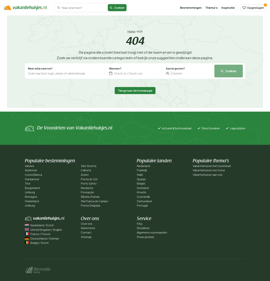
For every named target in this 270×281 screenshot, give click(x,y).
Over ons (86, 223)
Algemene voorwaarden (152, 232)
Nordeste (87, 188)
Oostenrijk (143, 196)
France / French (37, 234)
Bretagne (31, 196)
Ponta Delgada (90, 205)
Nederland (143, 166)
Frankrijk (142, 170)
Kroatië (141, 192)
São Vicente (88, 166)
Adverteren (88, 228)
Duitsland (143, 188)
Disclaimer (143, 228)
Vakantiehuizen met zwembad (212, 166)
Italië (140, 174)
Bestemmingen (191, 7)
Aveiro (85, 174)
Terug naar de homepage (135, 90)
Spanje (141, 179)
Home (131, 31)
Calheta (86, 170)
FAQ (139, 223)
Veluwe (29, 166)
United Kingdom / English (43, 229)
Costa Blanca (33, 174)
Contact (86, 232)
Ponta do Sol (89, 179)
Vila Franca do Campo (94, 201)
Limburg (30, 192)
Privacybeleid (145, 237)
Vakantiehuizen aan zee (207, 174)
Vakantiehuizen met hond (209, 170)
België (141, 183)
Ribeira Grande (90, 196)
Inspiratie (228, 7)
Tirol (27, 183)
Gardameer (32, 179)
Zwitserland (144, 201)
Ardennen (31, 170)
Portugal (142, 205)
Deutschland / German (42, 238)
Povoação (87, 192)
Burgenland (32, 188)
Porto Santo (89, 183)
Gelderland (32, 201)
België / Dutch (37, 243)
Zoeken (117, 7)
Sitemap (86, 237)
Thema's (211, 7)
